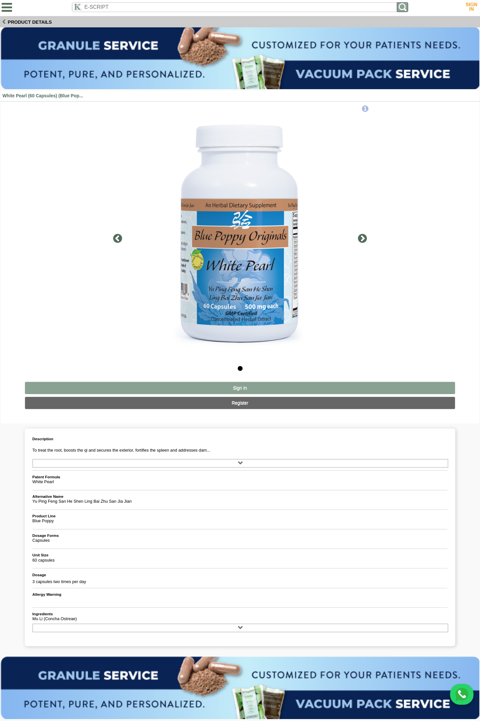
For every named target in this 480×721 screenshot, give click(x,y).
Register (240, 403)
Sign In (240, 388)
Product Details (30, 22)
